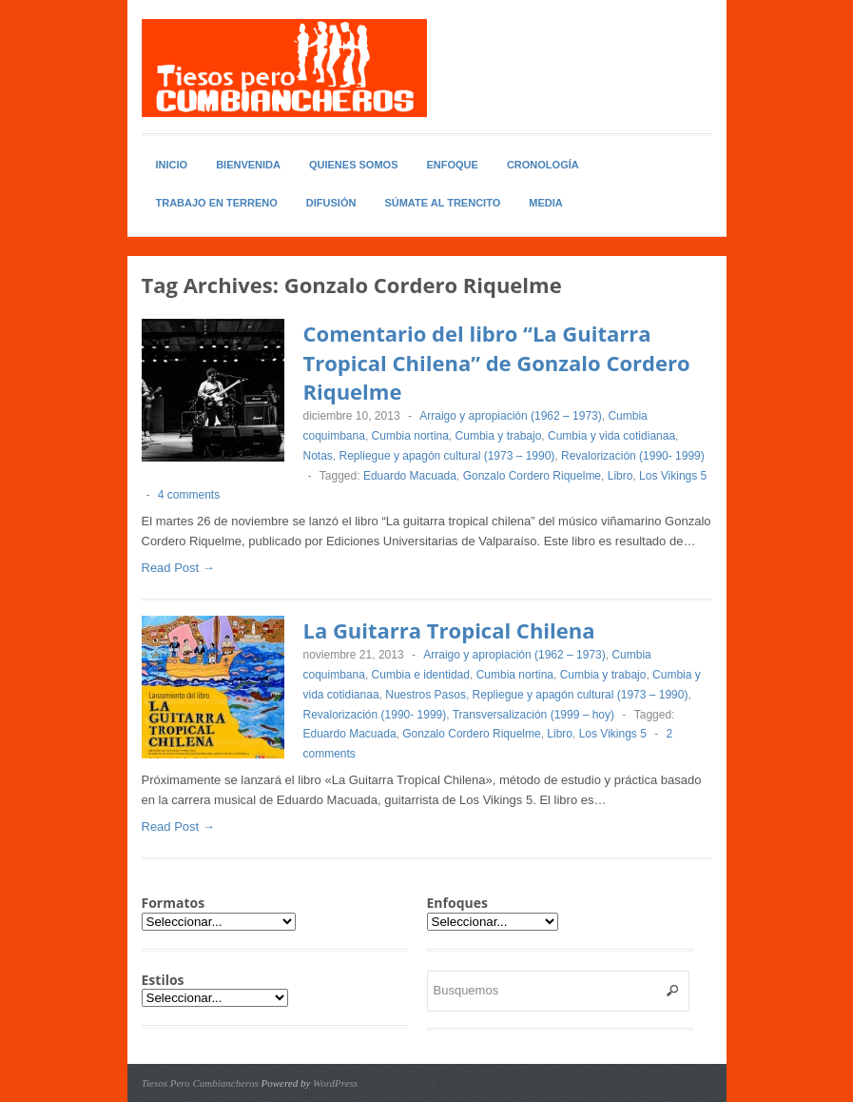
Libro (620, 475)
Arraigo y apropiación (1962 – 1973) (510, 416)
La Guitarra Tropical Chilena (449, 630)
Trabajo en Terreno (217, 202)
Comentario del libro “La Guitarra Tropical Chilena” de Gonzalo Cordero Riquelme (496, 362)
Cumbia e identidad (421, 674)
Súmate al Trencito (442, 202)
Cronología (543, 164)
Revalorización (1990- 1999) (633, 455)
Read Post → (178, 568)
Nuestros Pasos (425, 694)
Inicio (172, 164)
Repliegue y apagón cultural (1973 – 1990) (447, 455)
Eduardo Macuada (409, 475)
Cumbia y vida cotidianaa (611, 436)
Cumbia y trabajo (499, 436)
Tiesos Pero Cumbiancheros (200, 1083)
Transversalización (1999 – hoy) (533, 714)
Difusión (331, 202)
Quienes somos (353, 164)
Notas (318, 455)
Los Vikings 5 (673, 475)
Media (545, 202)
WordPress (335, 1083)
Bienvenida (248, 164)
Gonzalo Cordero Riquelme (532, 475)
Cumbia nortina (410, 436)
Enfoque (452, 164)
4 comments (189, 495)
